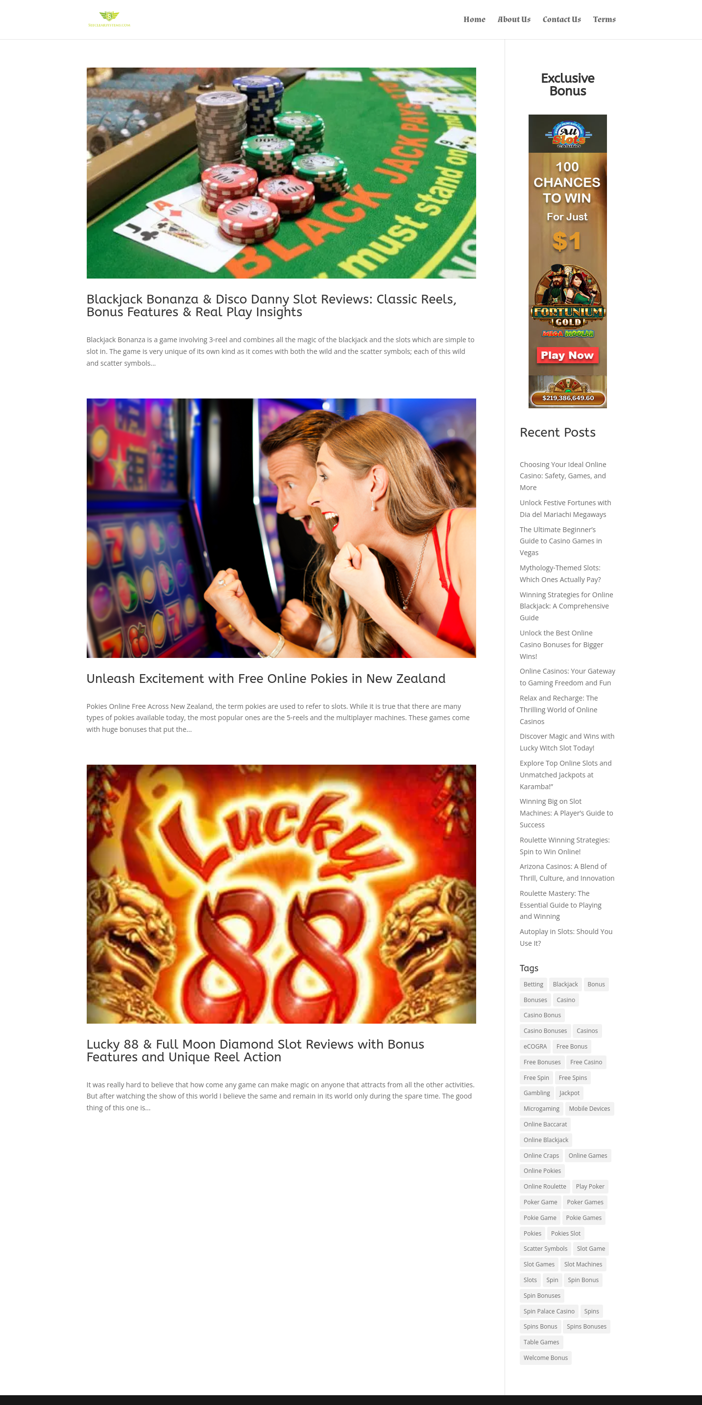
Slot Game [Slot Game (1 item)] (591, 1248)
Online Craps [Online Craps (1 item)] (541, 1155)
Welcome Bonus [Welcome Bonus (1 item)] (546, 1358)
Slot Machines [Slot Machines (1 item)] (583, 1264)
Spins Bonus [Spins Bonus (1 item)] (540, 1326)
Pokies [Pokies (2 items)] (532, 1233)
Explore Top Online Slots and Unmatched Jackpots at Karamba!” (566, 774)
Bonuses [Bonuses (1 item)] (535, 1000)
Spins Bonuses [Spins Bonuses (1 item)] (586, 1326)
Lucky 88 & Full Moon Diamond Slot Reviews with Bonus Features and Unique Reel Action (256, 1051)
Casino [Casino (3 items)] (566, 1000)
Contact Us (562, 20)
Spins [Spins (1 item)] (591, 1311)
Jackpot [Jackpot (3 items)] (569, 1093)
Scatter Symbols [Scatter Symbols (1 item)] (545, 1248)
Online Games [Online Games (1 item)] (588, 1155)
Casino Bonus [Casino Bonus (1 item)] (542, 1015)
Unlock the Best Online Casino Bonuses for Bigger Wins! (562, 644)
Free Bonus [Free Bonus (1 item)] (572, 1046)
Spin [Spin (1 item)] (552, 1280)
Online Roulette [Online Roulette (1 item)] (545, 1186)
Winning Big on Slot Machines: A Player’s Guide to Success (566, 812)
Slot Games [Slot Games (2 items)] (539, 1264)
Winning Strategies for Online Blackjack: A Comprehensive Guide (566, 606)
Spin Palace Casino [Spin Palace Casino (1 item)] (549, 1311)
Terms (604, 20)
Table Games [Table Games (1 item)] (541, 1342)
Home (474, 20)
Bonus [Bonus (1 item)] (596, 984)
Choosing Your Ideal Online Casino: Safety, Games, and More (563, 476)
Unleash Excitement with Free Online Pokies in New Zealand (266, 678)
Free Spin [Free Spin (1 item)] (536, 1078)
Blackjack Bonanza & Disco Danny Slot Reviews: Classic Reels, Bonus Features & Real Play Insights (272, 306)
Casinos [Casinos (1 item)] (587, 1031)
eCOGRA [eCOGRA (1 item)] (535, 1046)
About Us (514, 20)
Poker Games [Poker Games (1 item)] (585, 1202)
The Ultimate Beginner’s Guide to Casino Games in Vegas (561, 541)
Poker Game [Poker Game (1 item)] (540, 1202)
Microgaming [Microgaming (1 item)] (541, 1108)
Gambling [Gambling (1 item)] (537, 1093)
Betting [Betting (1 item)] (533, 984)
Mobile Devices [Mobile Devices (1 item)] (589, 1108)
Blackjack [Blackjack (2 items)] (565, 984)
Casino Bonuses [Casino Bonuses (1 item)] (545, 1031)
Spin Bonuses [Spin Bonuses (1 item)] (542, 1295)
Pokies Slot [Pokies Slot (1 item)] (566, 1233)
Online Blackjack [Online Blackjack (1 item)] (546, 1140)
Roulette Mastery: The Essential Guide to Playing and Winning (561, 905)
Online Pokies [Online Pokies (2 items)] (542, 1171)
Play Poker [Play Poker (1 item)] (590, 1186)
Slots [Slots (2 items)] (530, 1280)
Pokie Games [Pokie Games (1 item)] (584, 1218)
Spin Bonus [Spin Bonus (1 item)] (583, 1280)
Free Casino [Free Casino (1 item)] (586, 1062)
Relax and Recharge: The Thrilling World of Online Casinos (559, 709)
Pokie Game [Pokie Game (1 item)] (540, 1218)
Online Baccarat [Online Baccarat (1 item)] (545, 1124)
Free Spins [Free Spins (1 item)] (573, 1078)
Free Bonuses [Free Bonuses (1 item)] (542, 1062)
